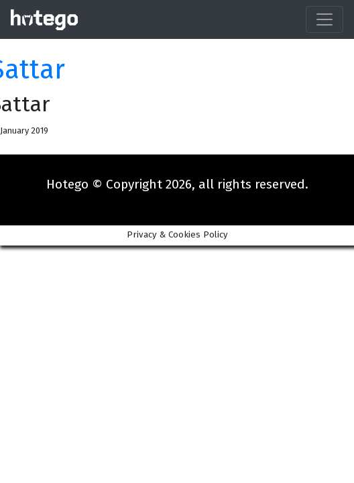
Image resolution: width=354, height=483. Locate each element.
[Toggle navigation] (324, 19)
